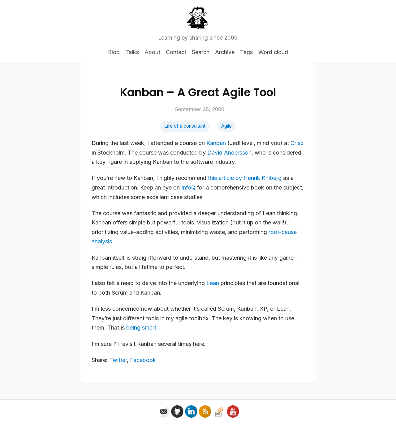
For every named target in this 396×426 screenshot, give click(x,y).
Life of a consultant (184, 126)
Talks (132, 52)
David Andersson (229, 152)
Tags (246, 52)
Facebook (143, 360)
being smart (141, 327)
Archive (225, 52)
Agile (226, 126)
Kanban (216, 143)
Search (200, 52)
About (152, 52)
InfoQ (188, 187)
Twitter (118, 360)
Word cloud (273, 52)
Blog (114, 52)
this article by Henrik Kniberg (245, 178)
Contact (176, 52)
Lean (212, 283)
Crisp (297, 143)
